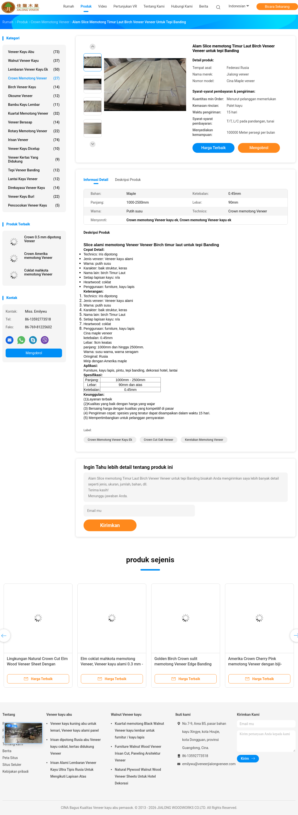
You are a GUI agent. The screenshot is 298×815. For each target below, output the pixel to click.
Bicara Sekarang (277, 7)
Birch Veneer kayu (34, 87)
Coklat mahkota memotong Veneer (38, 272)
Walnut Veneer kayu (34, 60)
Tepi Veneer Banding (34, 170)
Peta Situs (10, 758)
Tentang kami (12, 744)
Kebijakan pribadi (15, 771)
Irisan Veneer (34, 139)
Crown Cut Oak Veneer (158, 439)
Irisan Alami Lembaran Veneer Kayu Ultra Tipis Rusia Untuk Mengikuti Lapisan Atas (73, 769)
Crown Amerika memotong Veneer (38, 256)
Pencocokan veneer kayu (34, 205)
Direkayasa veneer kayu (34, 187)
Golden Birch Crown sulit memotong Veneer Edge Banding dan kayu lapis (183, 664)
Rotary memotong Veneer (34, 131)
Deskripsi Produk (128, 180)
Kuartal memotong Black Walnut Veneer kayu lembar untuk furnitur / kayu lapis (139, 730)
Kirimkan (110, 525)
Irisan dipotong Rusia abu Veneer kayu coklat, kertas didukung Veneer (75, 746)
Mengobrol (34, 353)
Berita (6, 751)
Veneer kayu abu (34, 51)
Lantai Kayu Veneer (34, 178)
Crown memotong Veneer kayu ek (110, 439)
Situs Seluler (11, 765)
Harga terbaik (213, 147)
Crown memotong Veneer (34, 78)
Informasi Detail (96, 180)
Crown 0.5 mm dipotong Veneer (42, 239)
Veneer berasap (34, 122)
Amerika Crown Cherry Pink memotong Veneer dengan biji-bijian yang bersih (255, 664)
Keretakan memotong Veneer (204, 439)
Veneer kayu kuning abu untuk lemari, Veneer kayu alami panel (74, 727)
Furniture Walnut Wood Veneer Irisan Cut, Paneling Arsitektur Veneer (138, 753)
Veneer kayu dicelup (34, 148)
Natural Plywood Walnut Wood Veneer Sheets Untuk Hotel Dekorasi (138, 776)
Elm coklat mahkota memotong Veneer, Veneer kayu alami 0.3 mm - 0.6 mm (112, 664)
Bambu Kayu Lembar (34, 104)
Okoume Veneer (34, 95)
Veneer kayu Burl (34, 196)
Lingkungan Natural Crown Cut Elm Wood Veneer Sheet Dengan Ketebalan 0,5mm (37, 664)
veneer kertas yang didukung (34, 159)
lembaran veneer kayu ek (34, 69)
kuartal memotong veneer (34, 113)
